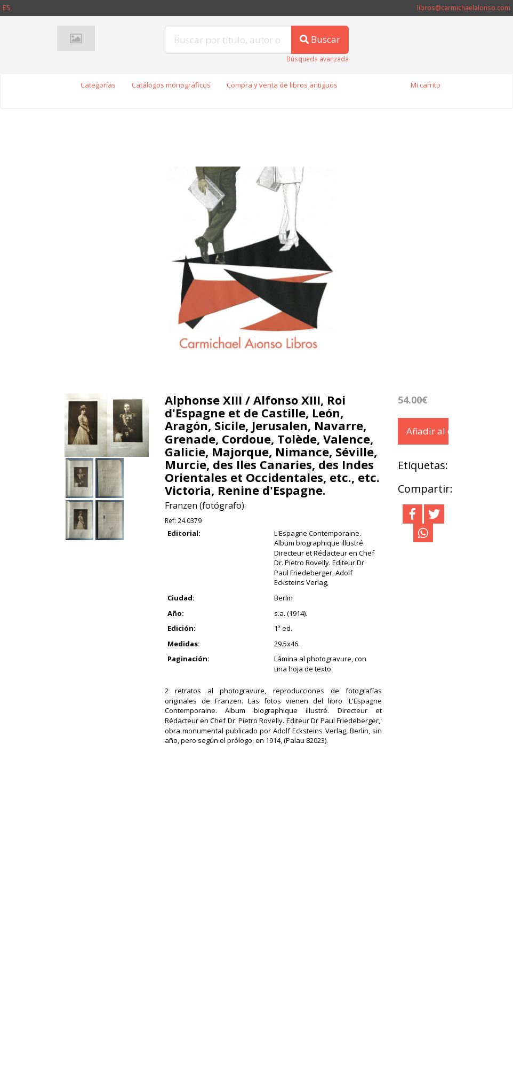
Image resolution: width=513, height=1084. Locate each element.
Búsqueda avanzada (317, 59)
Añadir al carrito (427, 431)
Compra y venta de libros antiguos (282, 85)
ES (7, 7)
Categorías (98, 85)
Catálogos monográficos (171, 85)
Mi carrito (425, 85)
